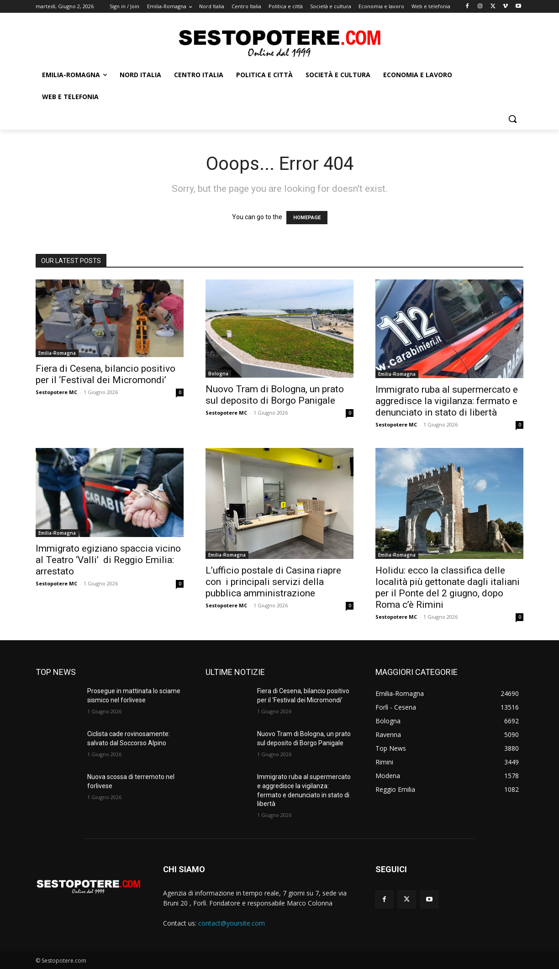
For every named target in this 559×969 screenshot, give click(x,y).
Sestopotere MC (56, 392)
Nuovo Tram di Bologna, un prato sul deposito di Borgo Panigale (275, 395)
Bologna (218, 373)
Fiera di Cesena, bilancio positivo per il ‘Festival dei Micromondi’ (105, 374)
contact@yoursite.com (231, 923)
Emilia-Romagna (57, 353)
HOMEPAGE (307, 218)
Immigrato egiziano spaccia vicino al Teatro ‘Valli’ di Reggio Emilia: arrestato (108, 560)
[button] (512, 119)
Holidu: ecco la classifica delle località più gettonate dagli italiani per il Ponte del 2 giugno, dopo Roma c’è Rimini (447, 587)
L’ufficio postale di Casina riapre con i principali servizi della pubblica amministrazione (273, 582)
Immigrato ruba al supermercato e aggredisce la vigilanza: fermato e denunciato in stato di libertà (446, 401)
